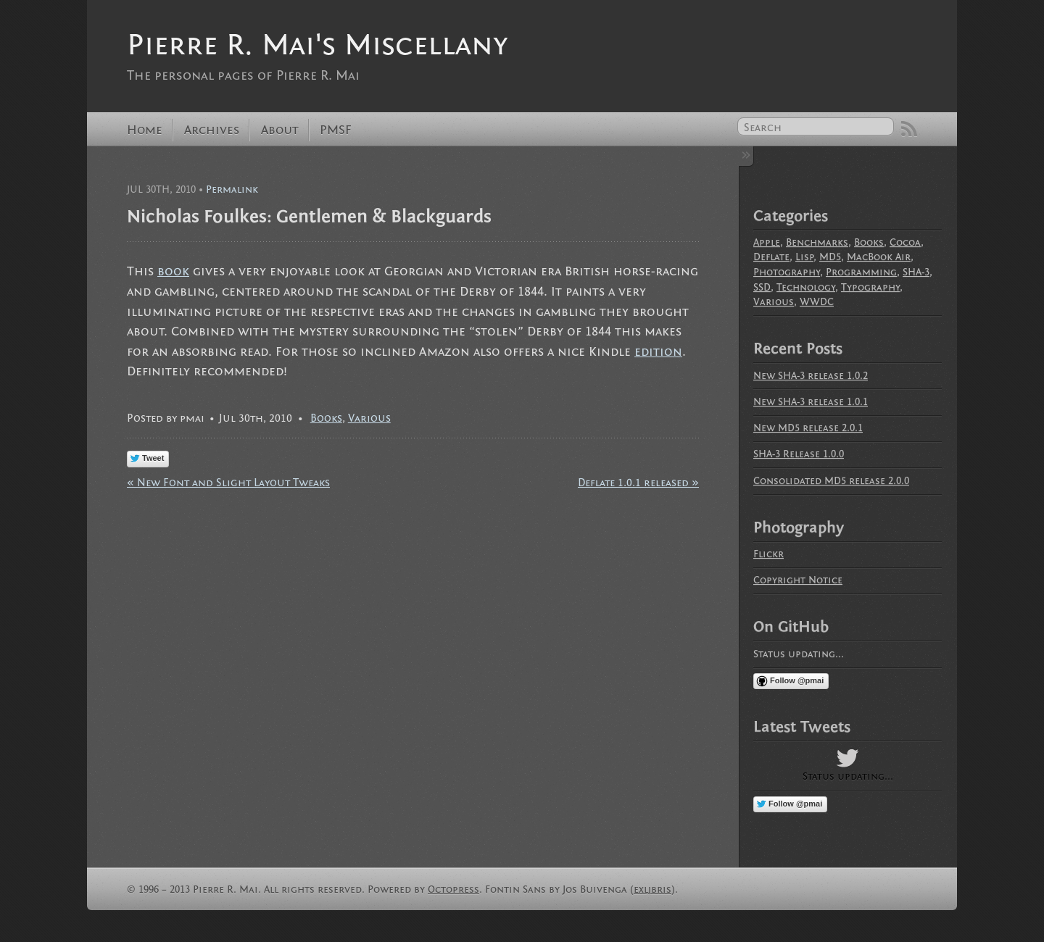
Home (144, 130)
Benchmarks (817, 242)
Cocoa (905, 242)
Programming (861, 272)
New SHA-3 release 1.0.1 (810, 402)
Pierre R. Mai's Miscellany (317, 44)
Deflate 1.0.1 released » (638, 482)
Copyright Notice (797, 580)
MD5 (830, 257)
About (280, 130)
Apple (766, 242)
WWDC (817, 302)
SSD (762, 287)
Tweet (153, 458)
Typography (870, 287)
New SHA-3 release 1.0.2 (810, 376)
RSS (909, 129)
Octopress (453, 889)
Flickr (768, 554)
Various (369, 418)
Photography (786, 272)
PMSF (336, 130)
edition (658, 351)
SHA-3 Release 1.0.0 (798, 454)
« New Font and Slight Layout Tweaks (228, 482)
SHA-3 (916, 272)
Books (326, 418)
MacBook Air (879, 257)
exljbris (652, 889)
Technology (805, 287)
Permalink (232, 189)
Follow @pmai (797, 680)
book (173, 271)
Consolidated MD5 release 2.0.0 (831, 481)
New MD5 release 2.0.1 (808, 428)
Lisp (804, 257)
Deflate (771, 257)
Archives (211, 130)
